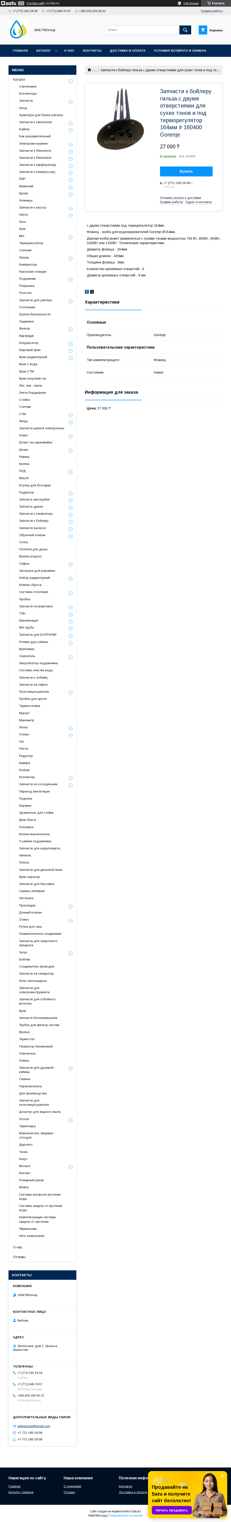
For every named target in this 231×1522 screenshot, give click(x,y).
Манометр (26, 720)
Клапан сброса (30, 585)
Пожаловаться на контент (125, 1515)
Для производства (33, 1093)
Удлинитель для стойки (36, 812)
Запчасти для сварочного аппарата (38, 943)
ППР (22, 179)
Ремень (24, 457)
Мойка (24, 1187)
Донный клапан (30, 912)
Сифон (24, 563)
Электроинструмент (33, 143)
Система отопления (33, 592)
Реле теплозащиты (33, 981)
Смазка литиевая (32, 891)
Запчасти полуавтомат (36, 606)
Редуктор (26, 756)
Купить (186, 171)
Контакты (92, 50)
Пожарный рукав (31, 1180)
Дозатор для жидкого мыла (40, 1111)
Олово (24, 734)
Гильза (24, 862)
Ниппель (25, 855)
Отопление (27, 307)
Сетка (23, 542)
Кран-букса (27, 819)
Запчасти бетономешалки (38, 1018)
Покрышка (26, 286)
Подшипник (27, 278)
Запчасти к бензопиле (35, 157)
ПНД (22, 471)
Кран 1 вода (28, 364)
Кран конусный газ (32, 378)
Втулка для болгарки (35, 485)
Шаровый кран (30, 350)
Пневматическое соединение (40, 933)
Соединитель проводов (36, 966)
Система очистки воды (36, 670)
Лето (22, 222)
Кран (22, 1011)
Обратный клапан (32, 535)
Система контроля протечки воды (40, 1197)
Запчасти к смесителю (35, 122)
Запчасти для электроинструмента (34, 990)
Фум (22, 229)
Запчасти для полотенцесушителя (34, 1102)
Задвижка (26, 321)
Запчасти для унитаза (35, 300)
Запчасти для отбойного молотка (37, 1001)
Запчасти (26, 100)
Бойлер (24, 959)
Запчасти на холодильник (38, 784)
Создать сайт (36, 3)
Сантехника (27, 86)
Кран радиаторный (33, 357)
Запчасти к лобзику (33, 677)
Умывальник (28, 1228)
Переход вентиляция (34, 791)
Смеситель (27, 656)
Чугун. (23, 952)
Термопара (27, 1126)
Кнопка (24, 464)
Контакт (24, 1173)
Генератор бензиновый (36, 1046)
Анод (23, 108)
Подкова (25, 798)
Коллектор (27, 777)
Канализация (28, 620)
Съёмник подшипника (35, 841)
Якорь (23, 421)
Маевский (26, 186)
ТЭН (22, 613)
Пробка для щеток (33, 699)
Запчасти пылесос (32, 528)
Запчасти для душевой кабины (36, 1070)
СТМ (22, 414)
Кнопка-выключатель (34, 834)
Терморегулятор (31, 243)
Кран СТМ (26, 371)
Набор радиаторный (34, 578)
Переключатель (30, 1086)
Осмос (24, 919)
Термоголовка (29, 706)
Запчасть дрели (31, 506)
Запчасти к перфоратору (37, 165)
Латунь (24, 257)
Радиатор (26, 492)
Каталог (43, 50)
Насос (23, 214)
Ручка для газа (30, 926)
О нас (69, 50)
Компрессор (28, 264)
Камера (24, 763)
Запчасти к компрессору (37, 172)
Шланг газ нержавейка (35, 442)
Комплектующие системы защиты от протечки (37, 1219)
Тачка (23, 1152)
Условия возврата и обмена (180, 50)
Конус (23, 1159)
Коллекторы (28, 93)
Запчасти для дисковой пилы (40, 870)
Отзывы (19, 1257)
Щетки (23, 193)
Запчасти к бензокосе (35, 150)
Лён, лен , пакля (30, 385)
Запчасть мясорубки (34, 499)
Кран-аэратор (29, 877)
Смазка (24, 1079)
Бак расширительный (35, 136)
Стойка (24, 399)
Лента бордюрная (32, 392)
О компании (72, 1486)
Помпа (24, 1060)
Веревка (25, 805)
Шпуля (24, 478)
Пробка (24, 599)
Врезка (24, 1032)
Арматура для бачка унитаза (41, 115)
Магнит (24, 713)
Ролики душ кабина (33, 642)
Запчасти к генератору (36, 513)
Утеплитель (27, 1053)
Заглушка (26, 898)
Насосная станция (32, 271)
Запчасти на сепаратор (36, 973)
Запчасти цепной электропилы (41, 428)
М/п (21, 236)
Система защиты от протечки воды (40, 1208)
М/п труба (26, 627)
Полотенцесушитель (34, 691)
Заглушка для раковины (37, 570)
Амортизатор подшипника (38, 663)
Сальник (25, 250)
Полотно (25, 293)
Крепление (26, 649)
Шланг (23, 449)
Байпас (24, 129)
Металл (24, 1166)
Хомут (23, 435)
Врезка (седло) (30, 556)
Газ (21, 741)
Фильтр (24, 328)
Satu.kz (136, 1511)
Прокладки (27, 905)
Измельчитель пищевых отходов (36, 1135)
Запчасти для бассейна (36, 884)
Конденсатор (28, 343)
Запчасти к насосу (32, 207)
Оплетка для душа (33, 549)
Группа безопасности (34, 314)
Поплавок (26, 827)
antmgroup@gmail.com (33, 1426)
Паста (23, 748)
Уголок (24, 1119)
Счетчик (25, 407)
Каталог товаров (20, 1492)
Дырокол (26, 1144)
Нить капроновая (31, 1236)
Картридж (26, 336)
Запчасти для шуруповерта (39, 848)
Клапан (24, 770)
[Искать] (185, 29)
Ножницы (26, 200)
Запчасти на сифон (33, 684)
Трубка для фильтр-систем (39, 1025)
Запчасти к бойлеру (34, 520)
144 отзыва (191, 3)
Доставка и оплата (127, 50)
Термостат (27, 1039)
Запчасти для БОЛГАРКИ (37, 634)
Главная (20, 50)
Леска (23, 727)
